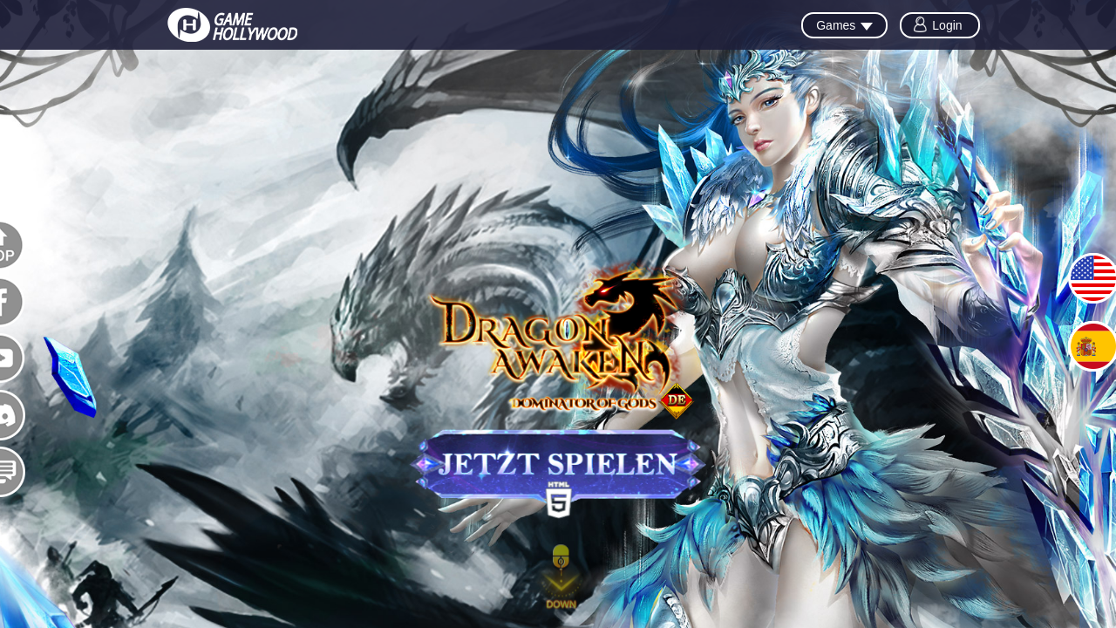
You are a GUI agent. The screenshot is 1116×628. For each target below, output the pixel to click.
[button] (561, 580)
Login (947, 25)
